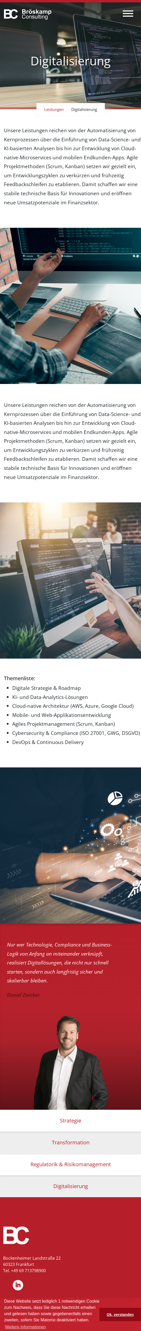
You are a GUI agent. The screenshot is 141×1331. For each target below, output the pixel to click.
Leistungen (54, 109)
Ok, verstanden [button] (120, 1315)
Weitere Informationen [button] (25, 1327)
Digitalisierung (84, 109)
